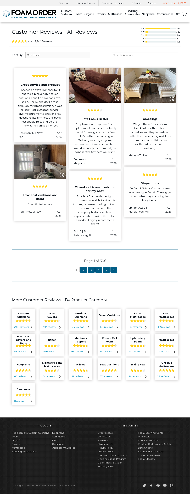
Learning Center (113, 3)
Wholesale (144, 436)
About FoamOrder (148, 440)
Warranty (103, 440)
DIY (177, 14)
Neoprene (148, 14)
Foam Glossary (146, 458)
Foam (78, 14)
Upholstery (85, 3)
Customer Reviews (149, 455)
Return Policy (105, 447)
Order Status (105, 432)
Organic (89, 14)
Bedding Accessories (132, 12)
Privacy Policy (105, 451)
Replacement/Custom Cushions (30, 432)
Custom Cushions (66, 12)
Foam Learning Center (151, 432)
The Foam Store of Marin (112, 455)
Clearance (63, 3)
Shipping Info (105, 444)
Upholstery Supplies (63, 447)
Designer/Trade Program (112, 458)
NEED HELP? (175, 3)
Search (136, 3)
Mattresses (115, 14)
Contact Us (104, 436)
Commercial (164, 14)
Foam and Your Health (151, 451)
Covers (101, 14)
